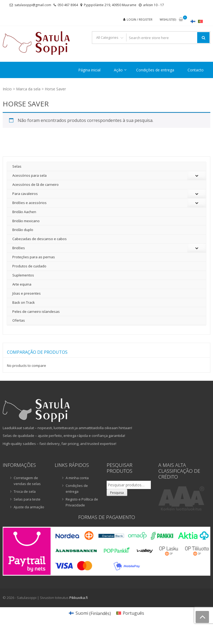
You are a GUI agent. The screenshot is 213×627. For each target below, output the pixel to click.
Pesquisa (117, 492)
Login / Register (139, 19)
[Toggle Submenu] (196, 175)
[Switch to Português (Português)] (130, 613)
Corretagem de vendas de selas (27, 480)
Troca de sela (25, 491)
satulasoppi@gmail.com (32, 5)
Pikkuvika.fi (78, 597)
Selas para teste (27, 499)
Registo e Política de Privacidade (82, 502)
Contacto (196, 69)
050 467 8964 (68, 5)
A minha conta (77, 477)
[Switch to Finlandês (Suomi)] (89, 613)
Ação (118, 69)
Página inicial (89, 69)
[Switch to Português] (200, 21)
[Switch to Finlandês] (192, 21)
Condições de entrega (155, 69)
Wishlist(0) (168, 19)
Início (7, 88)
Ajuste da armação (29, 507)
